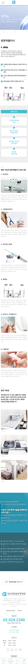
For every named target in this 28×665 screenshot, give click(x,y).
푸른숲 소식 (24, 661)
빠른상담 (3, 661)
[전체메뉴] (3, 3)
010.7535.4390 (14, 632)
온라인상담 (10, 661)
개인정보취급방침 (10, 610)
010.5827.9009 (14, 630)
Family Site (13, 656)
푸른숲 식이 (17, 661)
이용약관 (19, 610)
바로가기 (16, 582)
